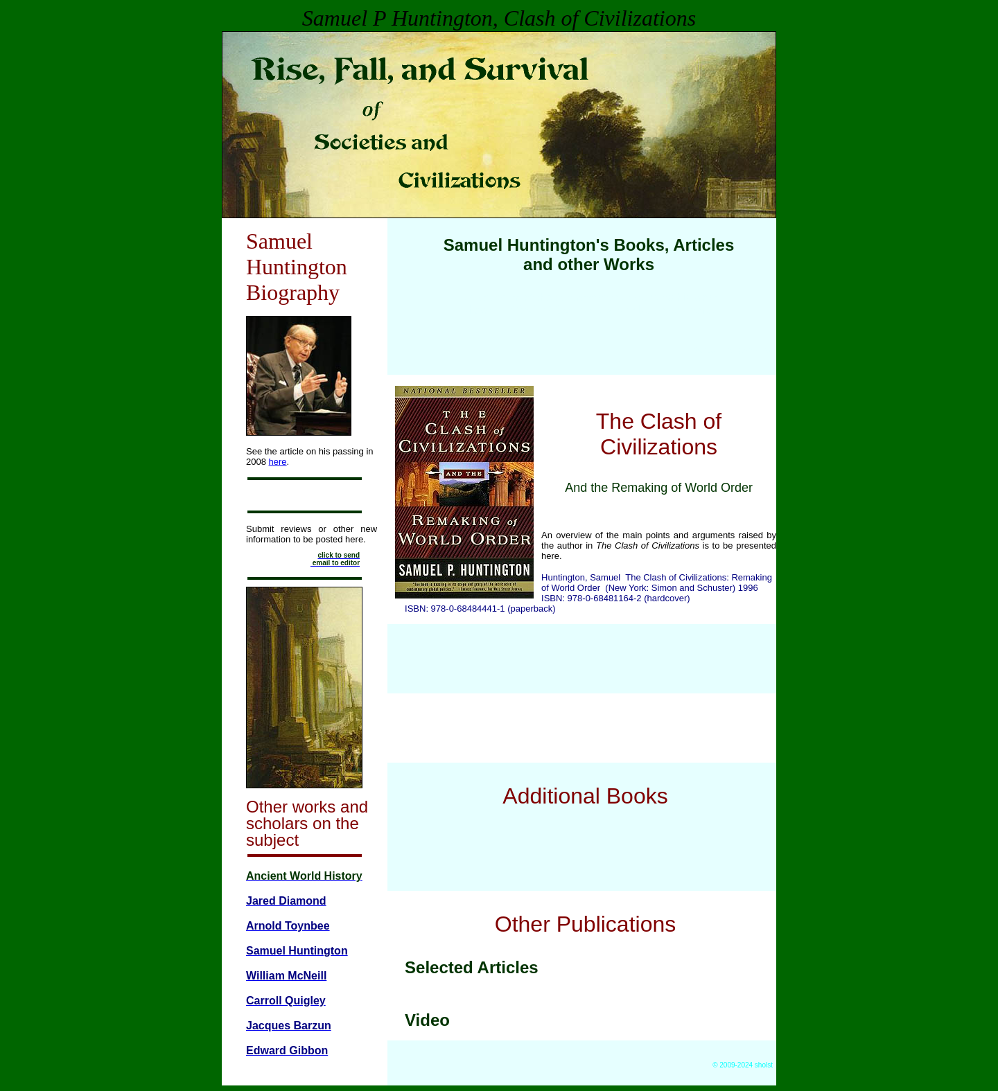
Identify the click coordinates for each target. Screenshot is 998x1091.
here (278, 461)
